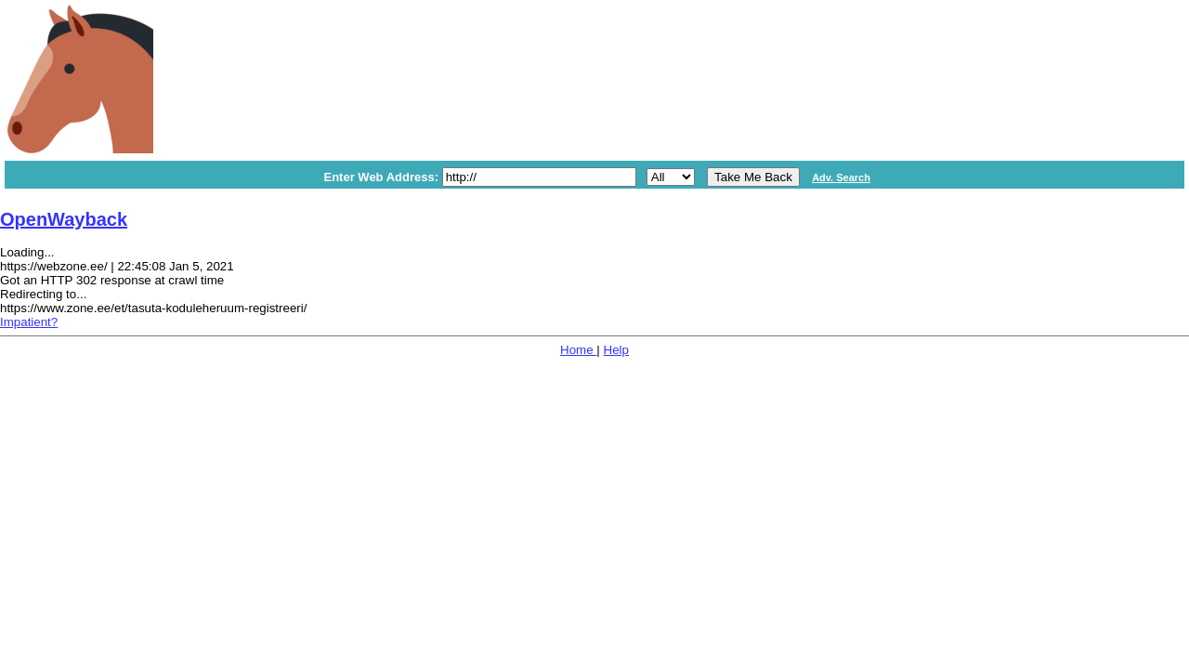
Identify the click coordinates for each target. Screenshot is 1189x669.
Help (616, 350)
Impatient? (29, 322)
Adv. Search (841, 177)
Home (578, 350)
